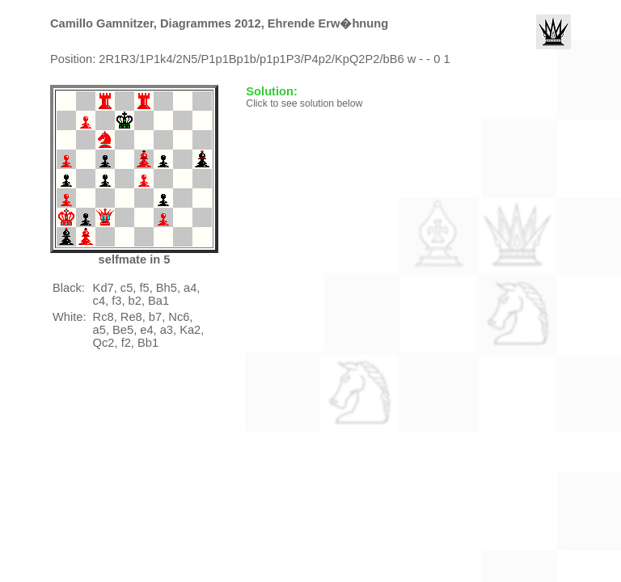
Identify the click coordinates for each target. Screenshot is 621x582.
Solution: (273, 91)
